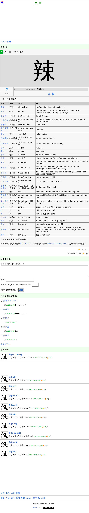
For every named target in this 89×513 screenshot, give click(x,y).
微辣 (2, 134)
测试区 (6, 312)
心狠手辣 (4, 143)
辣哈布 (3, 217)
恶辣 (2, 148)
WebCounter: (37, 510)
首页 (2, 42)
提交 (21, 292)
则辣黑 (3, 116)
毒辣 (2, 155)
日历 (2, 495)
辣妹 (2, 221)
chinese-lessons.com (56, 244)
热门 (18, 500)
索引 (13, 500)
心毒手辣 (4, 138)
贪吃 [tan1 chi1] (10, 303)
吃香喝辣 (4, 120)
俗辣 (2, 111)
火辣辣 (3, 168)
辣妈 (2, 235)
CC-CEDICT (25, 244)
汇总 (8, 495)
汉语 (9, 42)
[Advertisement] (44, 23)
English (41, 500)
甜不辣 (3, 173)
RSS (23, 500)
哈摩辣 (3, 125)
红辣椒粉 (4, 181)
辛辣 (2, 207)
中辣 (2, 107)
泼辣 (2, 158)
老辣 (2, 192)
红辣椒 (3, 177)
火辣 (2, 162)
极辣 (2, 151)
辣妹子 (3, 229)
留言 (35, 500)
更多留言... (5, 346)
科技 (18, 495)
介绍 (8, 500)
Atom (29, 500)
